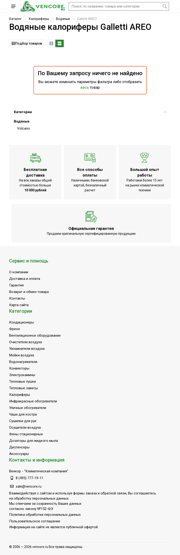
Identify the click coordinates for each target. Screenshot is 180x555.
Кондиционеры (21, 322)
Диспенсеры (19, 447)
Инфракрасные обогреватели (33, 401)
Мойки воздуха (21, 355)
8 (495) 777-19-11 (29, 478)
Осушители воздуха (25, 427)
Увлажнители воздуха (27, 349)
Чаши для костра (23, 414)
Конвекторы (19, 368)
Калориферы (39, 19)
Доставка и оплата (24, 279)
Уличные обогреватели (27, 408)
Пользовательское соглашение (34, 521)
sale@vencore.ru (28, 486)
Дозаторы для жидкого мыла (33, 441)
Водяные (63, 19)
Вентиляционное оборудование (35, 335)
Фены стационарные (26, 434)
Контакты (17, 298)
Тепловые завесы (23, 388)
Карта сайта (19, 305)
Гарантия (16, 285)
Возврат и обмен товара (29, 292)
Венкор (15, 471)
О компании (18, 272)
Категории (90, 112)
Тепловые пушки (22, 381)
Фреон (14, 329)
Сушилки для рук (23, 421)
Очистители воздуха (25, 342)
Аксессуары (19, 454)
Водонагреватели (23, 362)
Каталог (15, 19)
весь (84, 87)
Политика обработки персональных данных (45, 515)
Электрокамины (22, 375)
